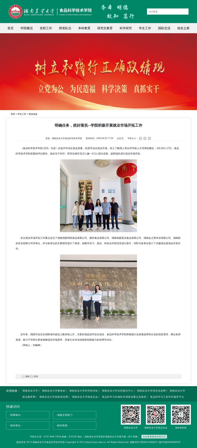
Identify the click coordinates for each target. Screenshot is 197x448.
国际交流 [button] (164, 28)
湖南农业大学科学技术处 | (84, 390)
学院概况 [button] (26, 28)
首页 (10, 28)
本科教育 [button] (84, 28)
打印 (34, 376)
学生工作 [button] (145, 28)
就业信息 (33, 114)
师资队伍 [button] (65, 28)
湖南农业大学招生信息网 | (151, 390)
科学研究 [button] (126, 28)
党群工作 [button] (46, 28)
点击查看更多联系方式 (154, 436)
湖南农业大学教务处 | (54, 390)
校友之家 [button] (183, 28)
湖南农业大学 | (31, 390)
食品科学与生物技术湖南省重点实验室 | (125, 396)
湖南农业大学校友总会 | (85, 396)
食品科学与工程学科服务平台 (166, 396)
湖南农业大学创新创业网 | (54, 396)
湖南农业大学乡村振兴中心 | (118, 390)
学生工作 (22, 114)
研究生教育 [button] (105, 28)
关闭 (26, 376)
